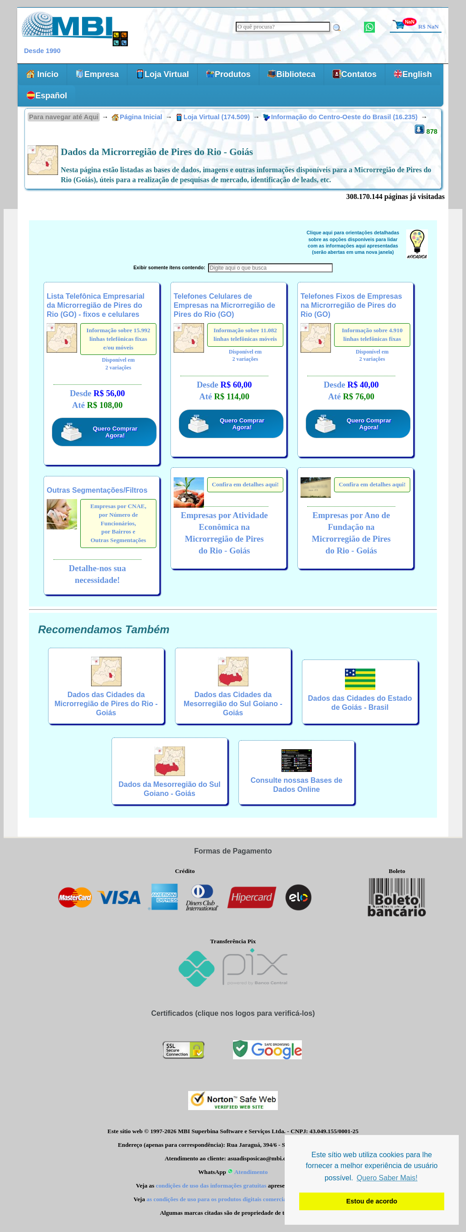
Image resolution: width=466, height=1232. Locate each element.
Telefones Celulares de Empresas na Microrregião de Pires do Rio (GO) (224, 305)
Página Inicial (137, 117)
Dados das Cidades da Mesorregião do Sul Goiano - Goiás (233, 704)
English (412, 74)
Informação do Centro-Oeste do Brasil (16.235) (341, 117)
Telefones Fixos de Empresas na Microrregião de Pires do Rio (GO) (351, 305)
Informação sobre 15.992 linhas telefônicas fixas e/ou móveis (118, 338)
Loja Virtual (162, 74)
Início (42, 74)
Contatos (354, 74)
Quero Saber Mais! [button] (387, 1178)
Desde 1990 (42, 50)
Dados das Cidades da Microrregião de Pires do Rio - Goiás (106, 704)
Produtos (228, 74)
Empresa (97, 74)
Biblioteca (291, 74)
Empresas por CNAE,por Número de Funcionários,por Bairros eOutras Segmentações (118, 523)
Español (46, 95)
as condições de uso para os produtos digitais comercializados (225, 1199)
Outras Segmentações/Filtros (97, 490)
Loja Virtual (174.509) (213, 117)
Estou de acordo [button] (372, 1201)
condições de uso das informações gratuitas (211, 1185)
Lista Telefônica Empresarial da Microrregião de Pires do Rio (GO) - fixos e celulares (96, 305)
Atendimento (248, 1172)
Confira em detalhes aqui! (245, 484)
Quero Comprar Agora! (115, 432)
